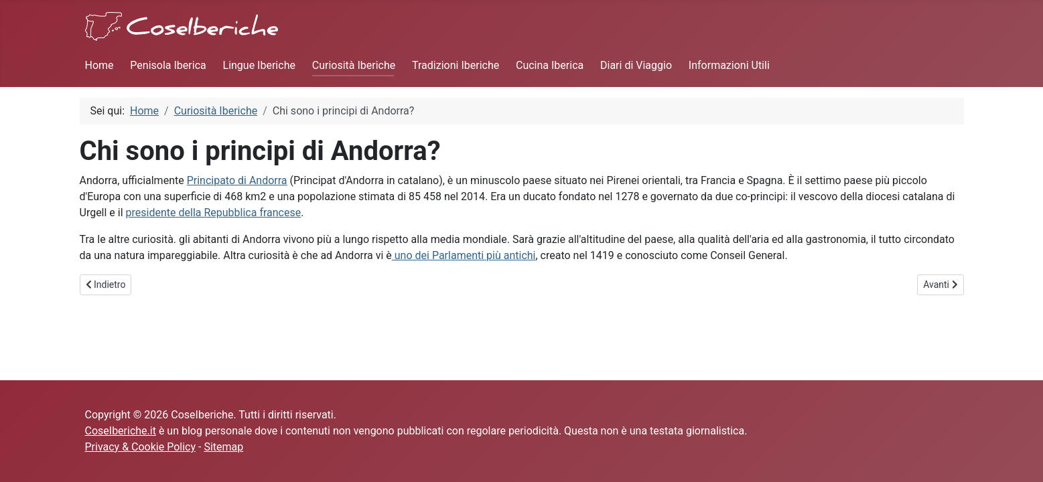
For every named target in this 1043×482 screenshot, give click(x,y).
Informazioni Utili (729, 65)
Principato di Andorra (237, 180)
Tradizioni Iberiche (455, 65)
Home (99, 65)
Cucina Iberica (549, 65)
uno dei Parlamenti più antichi (464, 255)
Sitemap (223, 446)
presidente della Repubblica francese (213, 212)
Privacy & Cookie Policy (140, 446)
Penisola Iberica (168, 65)
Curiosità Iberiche (354, 65)
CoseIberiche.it (120, 430)
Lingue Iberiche (259, 65)
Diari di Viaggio (636, 65)
